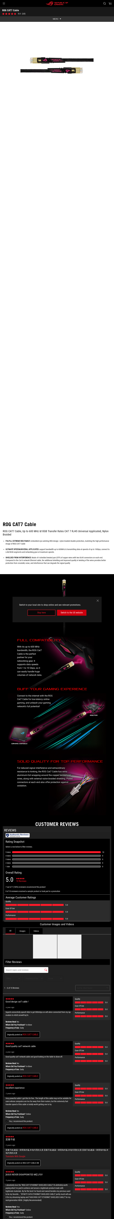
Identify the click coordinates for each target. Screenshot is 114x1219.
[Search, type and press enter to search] (104, 3)
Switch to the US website (72, 612)
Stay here (41, 612)
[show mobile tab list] (57, 19)
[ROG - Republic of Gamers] (57, 3)
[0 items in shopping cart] (110, 3)
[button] (4, 3)
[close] (97, 600)
